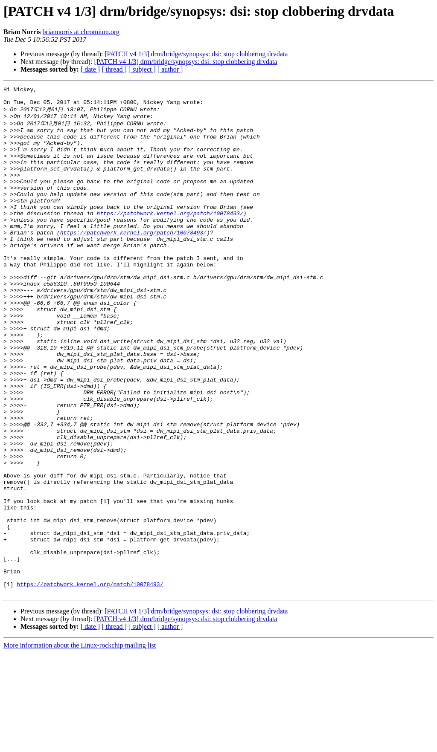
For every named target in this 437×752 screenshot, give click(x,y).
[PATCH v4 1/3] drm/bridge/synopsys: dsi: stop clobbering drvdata (196, 54)
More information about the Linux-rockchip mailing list (79, 744)
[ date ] (90, 69)
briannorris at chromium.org (81, 31)
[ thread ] (114, 69)
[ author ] (170, 69)
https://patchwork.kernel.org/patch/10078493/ (169, 237)
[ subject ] (142, 69)
